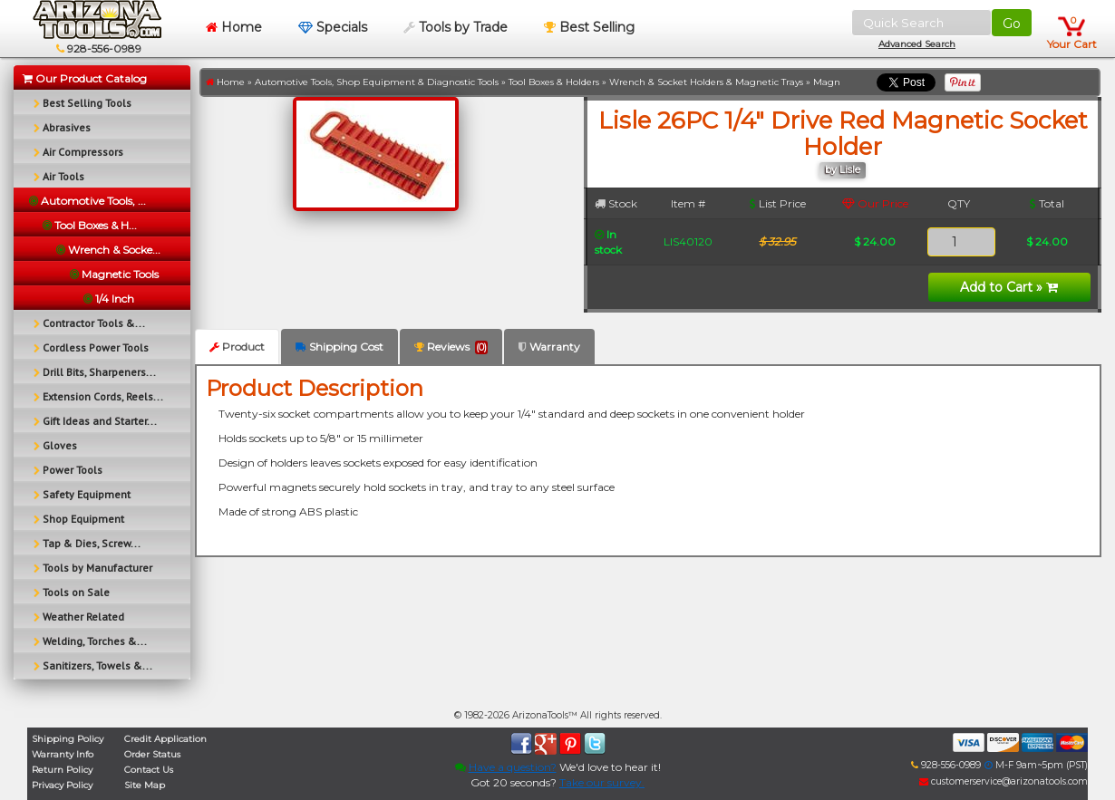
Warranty (549, 346)
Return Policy (62, 770)
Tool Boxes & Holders (554, 82)
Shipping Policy (67, 739)
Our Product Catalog (85, 78)
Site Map (144, 785)
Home (234, 27)
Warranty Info (62, 754)
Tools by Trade (455, 27)
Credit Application (165, 739)
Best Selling (589, 27)
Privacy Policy (62, 785)
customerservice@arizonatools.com (1003, 781)
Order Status (152, 754)
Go (1012, 23)
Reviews (451, 347)
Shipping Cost (339, 346)
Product (237, 346)
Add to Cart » (1009, 287)
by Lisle (842, 170)
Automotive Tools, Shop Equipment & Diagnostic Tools (377, 82)
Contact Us (148, 770)
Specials (332, 27)
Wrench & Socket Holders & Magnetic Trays (706, 82)
